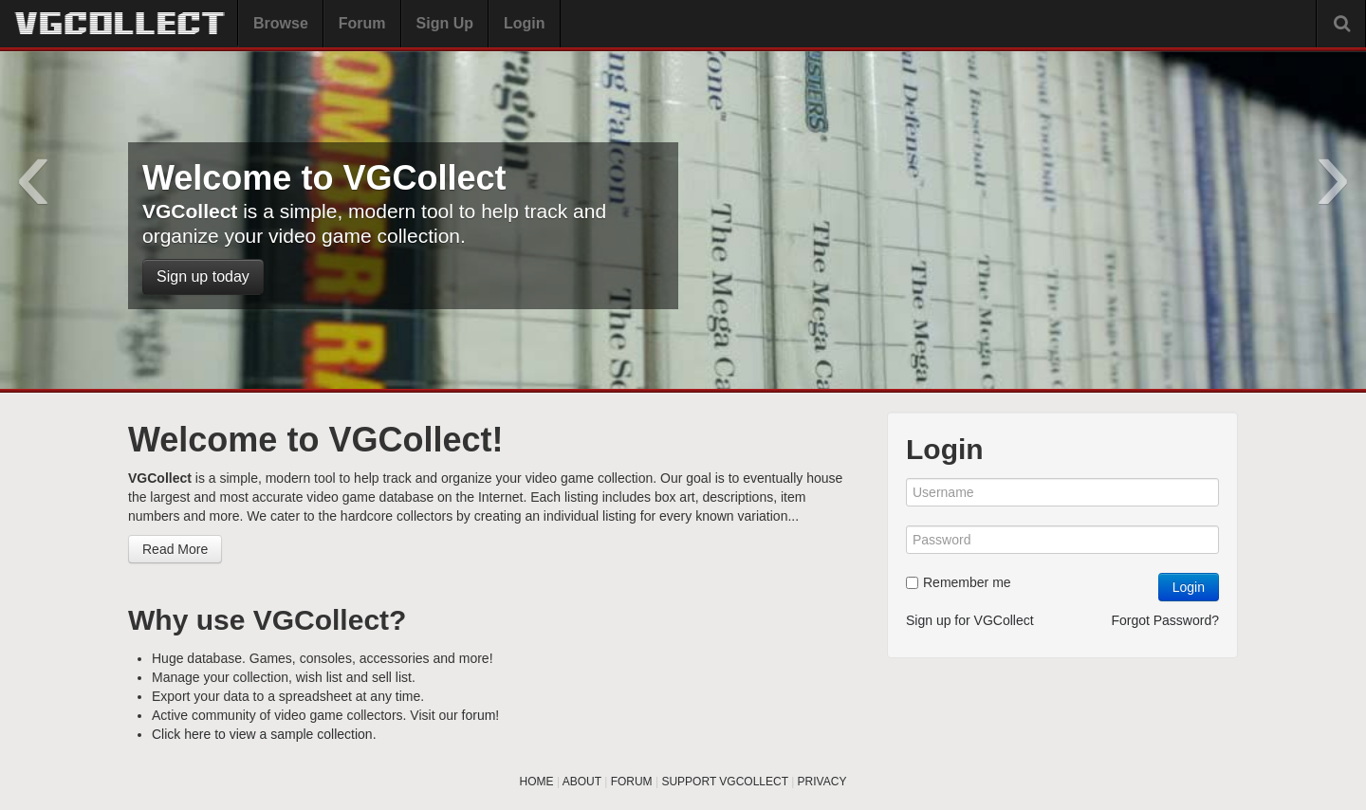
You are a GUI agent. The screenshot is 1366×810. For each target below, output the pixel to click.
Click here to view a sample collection (262, 734)
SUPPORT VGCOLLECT (724, 781)
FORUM (632, 781)
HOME (537, 781)
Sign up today (203, 276)
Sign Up (444, 23)
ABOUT (582, 781)
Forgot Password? (1165, 620)
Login (524, 23)
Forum (362, 23)
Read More (175, 549)
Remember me (958, 582)
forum (479, 715)
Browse (280, 23)
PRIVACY (822, 781)
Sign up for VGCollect (970, 620)
